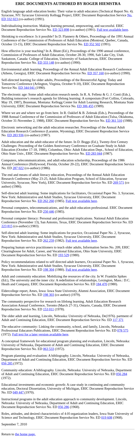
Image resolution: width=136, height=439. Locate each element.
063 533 (48, 349)
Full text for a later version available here (40, 334)
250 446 (48, 211)
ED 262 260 (46, 201)
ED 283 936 (15, 135)
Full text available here (112, 29)
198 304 (48, 269)
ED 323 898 (61, 29)
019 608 (106, 417)
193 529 (63, 255)
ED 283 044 (94, 153)
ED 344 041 (27, 88)
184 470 (101, 284)
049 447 (18, 392)
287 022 (18, 168)
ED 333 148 (46, 62)
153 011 (48, 309)
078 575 (122, 330)
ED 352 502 (92, 44)
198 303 (48, 295)
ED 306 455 (85, 106)
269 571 (118, 182)
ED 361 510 (114, 120)
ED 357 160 (95, 73)
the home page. (25, 434)
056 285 (7, 363)
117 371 (118, 320)
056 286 (63, 407)
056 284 (121, 374)
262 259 (48, 240)
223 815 (6, 226)
